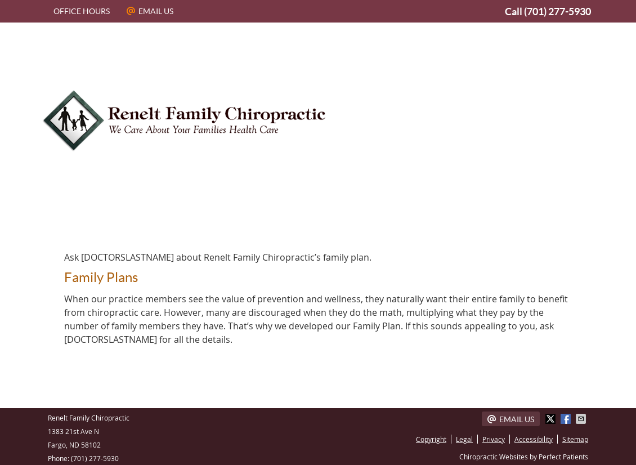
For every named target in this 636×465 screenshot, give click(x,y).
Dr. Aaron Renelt (219, 221)
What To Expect (464, 221)
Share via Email (582, 419)
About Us (135, 221)
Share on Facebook (567, 419)
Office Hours (81, 11)
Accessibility (533, 439)
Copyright (431, 439)
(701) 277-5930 (557, 11)
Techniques (378, 221)
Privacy (493, 439)
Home (76, 221)
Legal (464, 439)
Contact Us (549, 221)
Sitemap (575, 439)
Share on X (551, 419)
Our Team (304, 221)
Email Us (150, 11)
